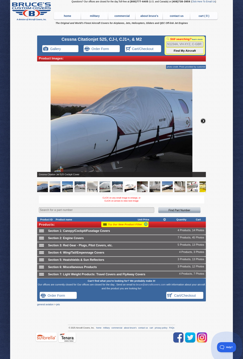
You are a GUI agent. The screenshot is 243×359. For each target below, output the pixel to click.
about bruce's (149, 15)
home (67, 15)
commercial (122, 15)
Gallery (52, 49)
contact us (176, 15)
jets (58, 304)
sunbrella (46, 336)
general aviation (45, 304)
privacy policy (161, 328)
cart (151, 328)
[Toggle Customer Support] (226, 347)
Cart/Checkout (139, 49)
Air (77, 328)
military (95, 15)
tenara (67, 337)
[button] (203, 121)
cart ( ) (204, 15)
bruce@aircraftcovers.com (151, 284)
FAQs (171, 328)
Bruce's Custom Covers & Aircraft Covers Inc (32, 11)
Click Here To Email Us (203, 1)
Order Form (97, 49)
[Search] (184, 44)
